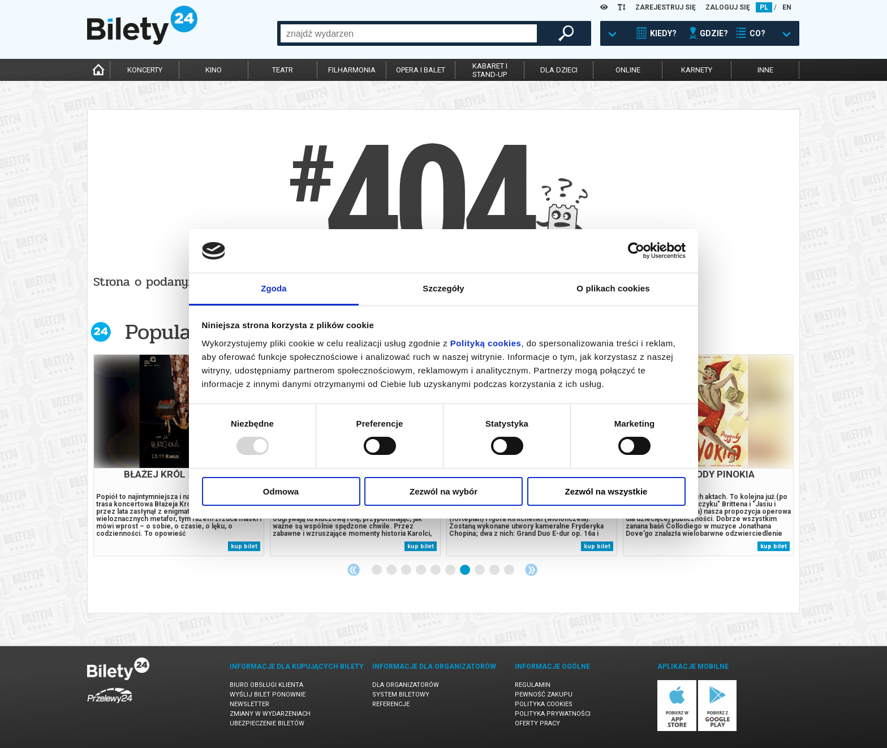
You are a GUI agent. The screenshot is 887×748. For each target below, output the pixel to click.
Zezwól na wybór (443, 491)
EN (786, 7)
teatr (282, 70)
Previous (353, 570)
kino (213, 70)
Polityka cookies (543, 704)
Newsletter (249, 704)
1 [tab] (377, 570)
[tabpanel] (178, 455)
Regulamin (532, 685)
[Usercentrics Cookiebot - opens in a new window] (636, 250)
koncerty (144, 70)
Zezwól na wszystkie (606, 491)
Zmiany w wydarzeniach (270, 713)
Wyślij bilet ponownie (267, 694)
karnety (696, 70)
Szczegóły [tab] (443, 288)
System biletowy (400, 694)
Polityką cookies (486, 343)
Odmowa (281, 491)
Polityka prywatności (553, 713)
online (627, 70)
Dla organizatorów (405, 685)
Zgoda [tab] (274, 288)
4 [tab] (421, 570)
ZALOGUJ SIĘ (727, 7)
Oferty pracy (537, 723)
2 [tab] (392, 570)
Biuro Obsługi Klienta (266, 685)
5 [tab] (436, 570)
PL (764, 7)
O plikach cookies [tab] (612, 288)
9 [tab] (495, 570)
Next (531, 570)
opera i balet (420, 70)
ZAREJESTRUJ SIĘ (665, 7)
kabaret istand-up (489, 70)
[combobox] (408, 33)
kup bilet (244, 546)
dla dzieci (559, 70)
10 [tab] (509, 570)
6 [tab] (451, 570)
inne (765, 70)
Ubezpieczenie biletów (267, 723)
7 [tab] (465, 570)
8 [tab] (480, 570)
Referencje (391, 704)
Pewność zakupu (543, 694)
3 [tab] (406, 570)
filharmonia (352, 70)
